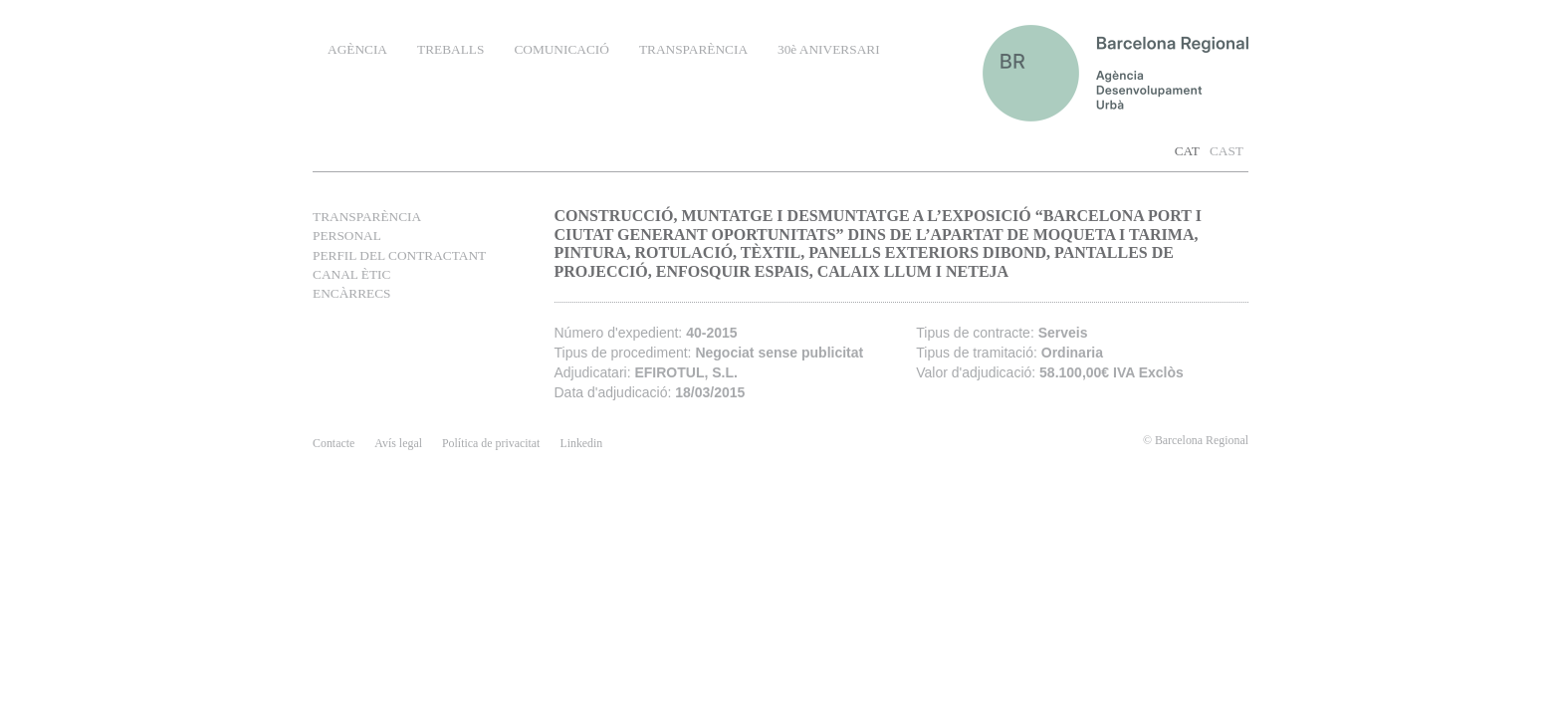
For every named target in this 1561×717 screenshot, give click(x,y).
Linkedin (580, 443)
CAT (1187, 150)
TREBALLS (450, 49)
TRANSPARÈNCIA (693, 49)
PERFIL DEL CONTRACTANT (399, 255)
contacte (333, 443)
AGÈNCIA (357, 49)
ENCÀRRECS (352, 293)
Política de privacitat (491, 443)
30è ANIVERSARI (829, 49)
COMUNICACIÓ (561, 49)
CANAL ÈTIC (351, 274)
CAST (1226, 150)
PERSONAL (347, 235)
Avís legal (398, 443)
